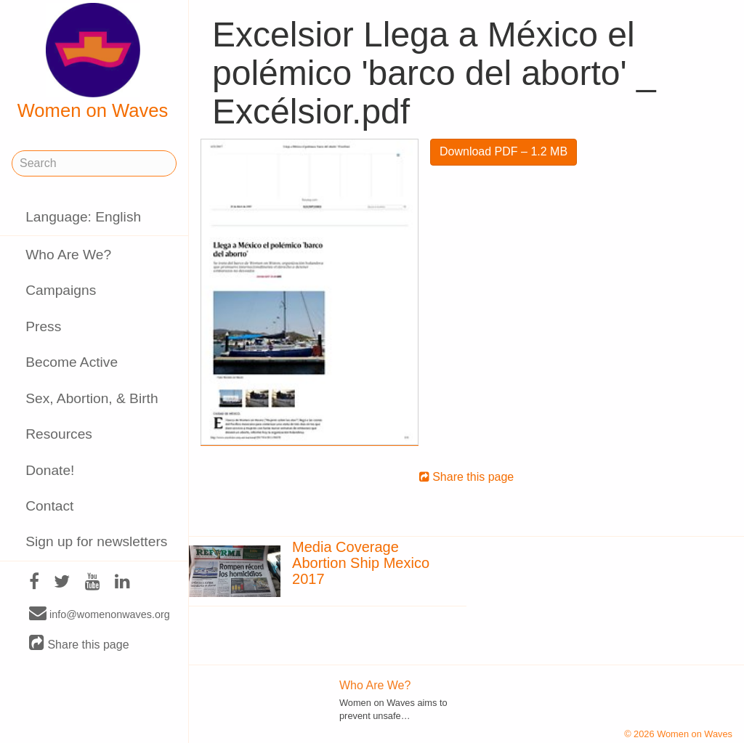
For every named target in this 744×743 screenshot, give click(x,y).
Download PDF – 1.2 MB (503, 151)
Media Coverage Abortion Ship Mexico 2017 (360, 563)
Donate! (49, 470)
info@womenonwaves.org (99, 613)
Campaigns (60, 290)
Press (43, 326)
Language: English (83, 216)
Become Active (71, 362)
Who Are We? (68, 254)
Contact (49, 505)
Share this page (79, 643)
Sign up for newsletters (96, 541)
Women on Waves (93, 62)
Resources (58, 434)
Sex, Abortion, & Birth (91, 398)
